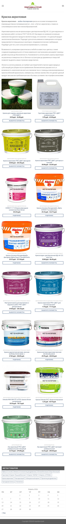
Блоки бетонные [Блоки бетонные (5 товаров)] (43, 471)
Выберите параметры (16, 120)
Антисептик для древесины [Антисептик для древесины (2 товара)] (28, 471)
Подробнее (17, 215)
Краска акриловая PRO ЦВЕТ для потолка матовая (49, 304)
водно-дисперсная (25, 21)
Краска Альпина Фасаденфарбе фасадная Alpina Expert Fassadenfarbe (17, 256)
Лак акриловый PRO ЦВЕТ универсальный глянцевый (17, 448)
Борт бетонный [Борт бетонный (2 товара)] (54, 471)
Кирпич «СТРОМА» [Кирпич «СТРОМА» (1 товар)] (45, 475)
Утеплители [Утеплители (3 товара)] (19, 482)
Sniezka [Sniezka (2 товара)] (16, 471)
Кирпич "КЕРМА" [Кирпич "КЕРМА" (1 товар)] (33, 475)
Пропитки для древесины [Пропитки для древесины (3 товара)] (48, 478)
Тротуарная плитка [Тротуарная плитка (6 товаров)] (8, 482)
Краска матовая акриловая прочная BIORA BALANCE (49, 353)
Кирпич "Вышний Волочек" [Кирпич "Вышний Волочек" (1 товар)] (18, 475)
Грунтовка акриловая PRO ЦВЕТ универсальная (49, 114)
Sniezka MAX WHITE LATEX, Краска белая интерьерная (17, 400)
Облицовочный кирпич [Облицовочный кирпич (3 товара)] (32, 478)
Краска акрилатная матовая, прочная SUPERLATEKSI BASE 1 (16, 353)
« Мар (4, 513)
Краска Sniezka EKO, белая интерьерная (49, 399)
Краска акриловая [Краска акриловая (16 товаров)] (7, 478)
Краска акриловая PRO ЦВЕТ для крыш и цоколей (49, 161)
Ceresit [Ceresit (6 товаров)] (10, 471)
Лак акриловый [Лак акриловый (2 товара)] (19, 478)
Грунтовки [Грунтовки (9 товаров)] (5, 475)
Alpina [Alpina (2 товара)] (4, 471)
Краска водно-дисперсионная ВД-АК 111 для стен (49, 256)
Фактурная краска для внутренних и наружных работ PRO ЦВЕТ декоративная (17, 304)
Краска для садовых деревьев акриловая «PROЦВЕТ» (17, 114)
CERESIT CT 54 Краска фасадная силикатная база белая (16, 209)
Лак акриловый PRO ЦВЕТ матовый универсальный (49, 448)
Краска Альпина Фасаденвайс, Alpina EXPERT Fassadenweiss (49, 209)
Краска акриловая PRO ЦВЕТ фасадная (16, 161)
